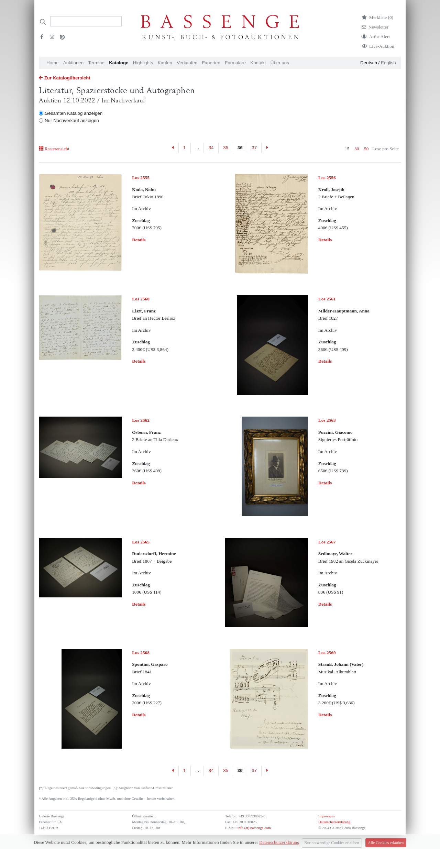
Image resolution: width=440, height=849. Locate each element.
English (388, 62)
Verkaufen (187, 62)
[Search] (86, 21)
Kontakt (258, 62)
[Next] (267, 148)
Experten (211, 62)
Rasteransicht (54, 148)
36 (240, 147)
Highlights (143, 62)
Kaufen (165, 62)
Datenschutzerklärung (334, 822)
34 (211, 147)
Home (52, 62)
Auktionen (73, 62)
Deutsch (368, 62)
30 (356, 148)
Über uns (280, 62)
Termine (96, 62)
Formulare (235, 62)
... (197, 147)
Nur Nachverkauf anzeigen (72, 120)
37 (254, 147)
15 (347, 148)
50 (366, 148)
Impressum (326, 816)
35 (225, 147)
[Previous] (173, 148)
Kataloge (118, 62)
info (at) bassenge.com (253, 828)
